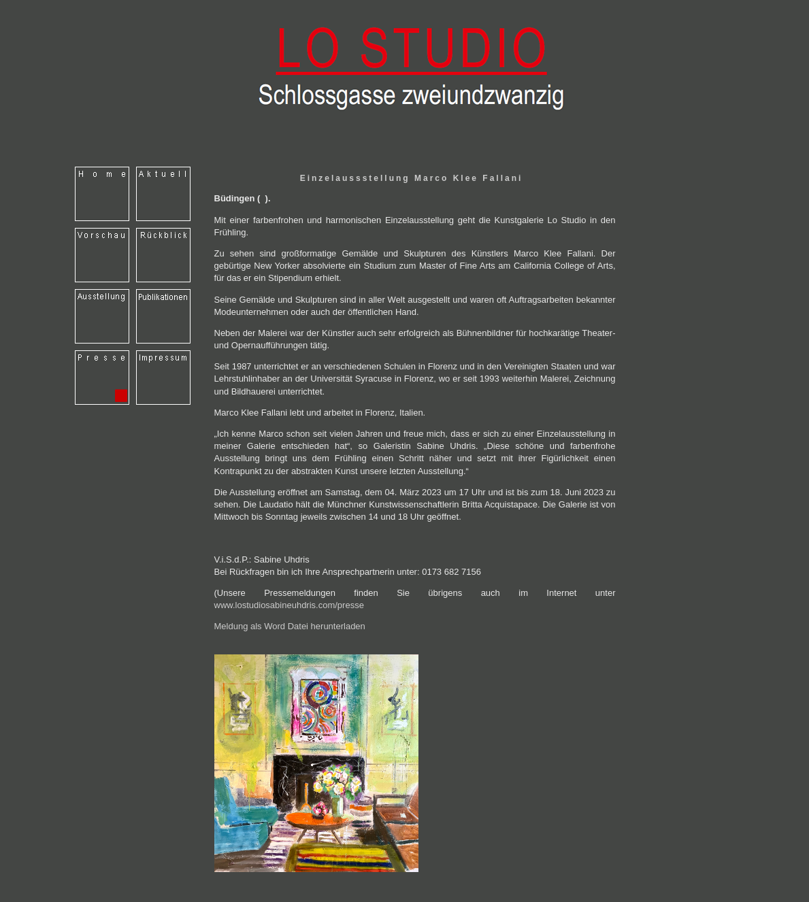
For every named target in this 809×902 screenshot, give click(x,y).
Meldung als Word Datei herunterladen (289, 626)
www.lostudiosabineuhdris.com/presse (289, 605)
